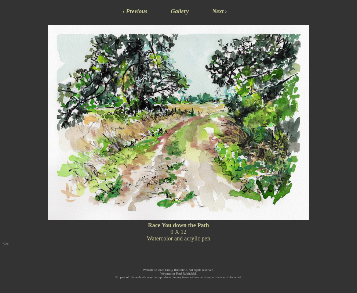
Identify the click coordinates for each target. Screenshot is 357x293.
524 (5, 244)
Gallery (180, 11)
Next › (219, 11)
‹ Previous (135, 11)
